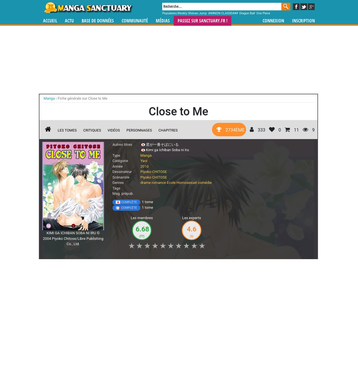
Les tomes (67, 130)
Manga (88, 7)
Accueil (50, 21)
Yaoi (143, 161)
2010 (144, 166)
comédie (205, 183)
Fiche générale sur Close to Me (82, 98)
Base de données (98, 21)
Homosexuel (186, 183)
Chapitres (168, 130)
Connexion (273, 21)
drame (145, 183)
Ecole (171, 183)
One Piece (263, 13)
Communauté (135, 21)
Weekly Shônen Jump (192, 13)
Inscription (303, 21)
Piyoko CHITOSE (153, 172)
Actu (69, 21)
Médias (163, 21)
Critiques (92, 130)
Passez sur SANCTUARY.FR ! (202, 21)
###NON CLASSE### (223, 13)
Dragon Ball (247, 13)
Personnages (139, 130)
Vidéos (113, 130)
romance (159, 183)
